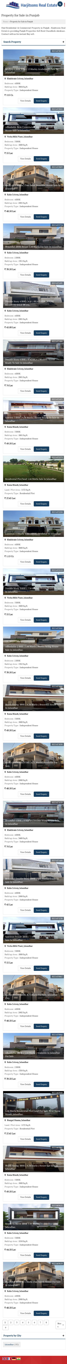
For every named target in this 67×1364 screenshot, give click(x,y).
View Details (25, 101)
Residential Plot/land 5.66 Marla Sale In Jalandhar (30, 478)
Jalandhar (9, 1344)
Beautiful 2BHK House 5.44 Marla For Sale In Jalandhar (33, 246)
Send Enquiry (41, 101)
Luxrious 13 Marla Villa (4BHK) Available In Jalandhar (33, 533)
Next (61, 1325)
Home (5, 21)
